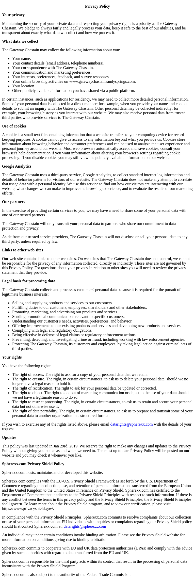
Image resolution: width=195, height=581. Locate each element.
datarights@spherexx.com (131, 424)
